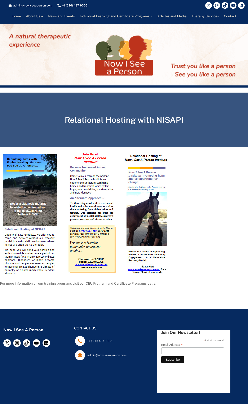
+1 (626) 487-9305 (75, 5)
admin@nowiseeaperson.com (32, 5)
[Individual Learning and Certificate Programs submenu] (151, 16)
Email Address (172, 345)
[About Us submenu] (42, 16)
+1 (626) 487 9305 (99, 341)
